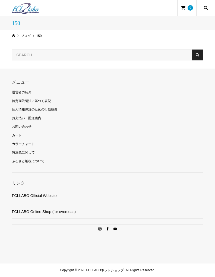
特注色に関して (23, 152)
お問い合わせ (21, 126)
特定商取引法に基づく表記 (31, 101)
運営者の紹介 (21, 92)
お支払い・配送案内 (26, 118)
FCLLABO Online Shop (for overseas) (44, 212)
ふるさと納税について (28, 161)
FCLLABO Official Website (34, 195)
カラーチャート (23, 144)
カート (17, 135)
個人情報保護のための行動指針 (35, 109)
